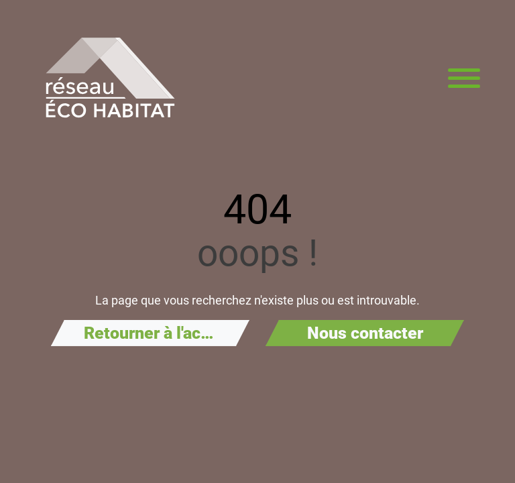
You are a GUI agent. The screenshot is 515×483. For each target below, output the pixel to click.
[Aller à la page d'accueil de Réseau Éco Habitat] (110, 78)
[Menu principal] (464, 78)
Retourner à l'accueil (160, 333)
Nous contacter (365, 333)
